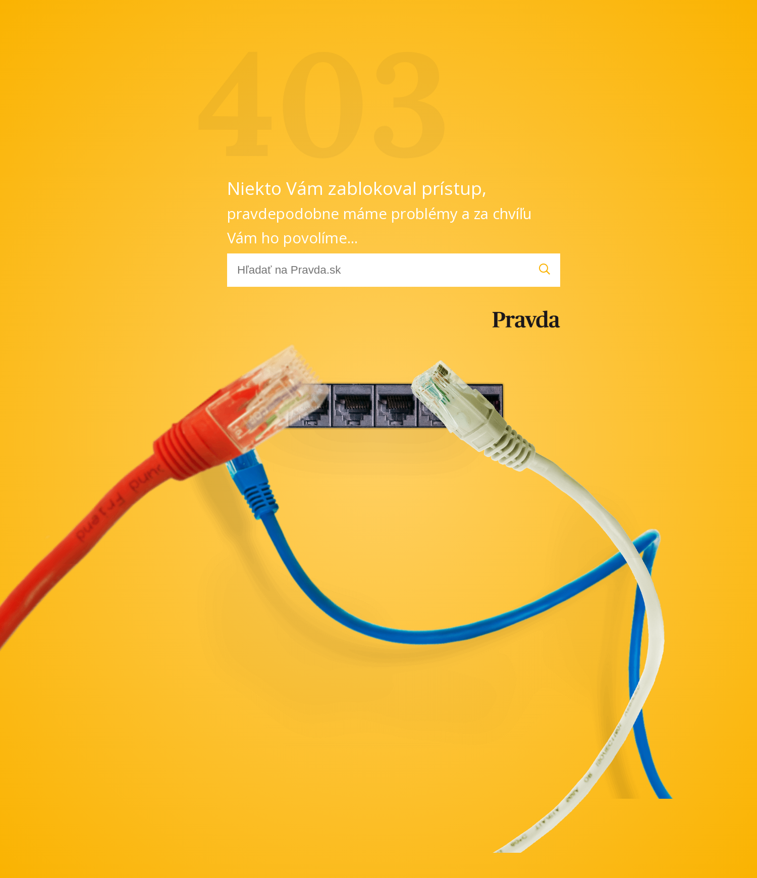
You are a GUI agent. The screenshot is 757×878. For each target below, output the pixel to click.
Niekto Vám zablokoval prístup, (379, 212)
